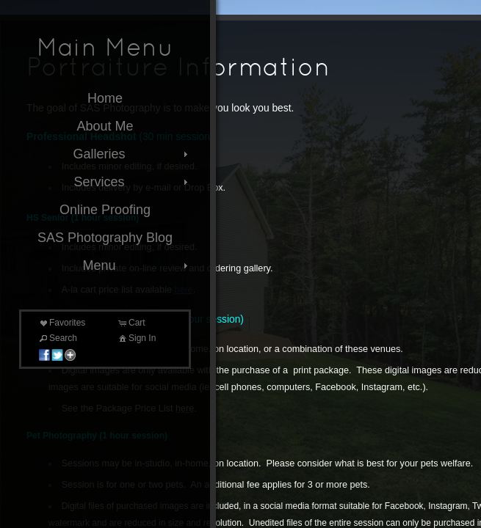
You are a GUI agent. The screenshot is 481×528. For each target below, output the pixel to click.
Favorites (61, 323)
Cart (131, 323)
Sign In (136, 338)
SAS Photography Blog (105, 237)
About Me (104, 126)
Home (105, 98)
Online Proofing (105, 209)
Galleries (132, 154)
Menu (136, 265)
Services (132, 182)
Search (57, 338)
